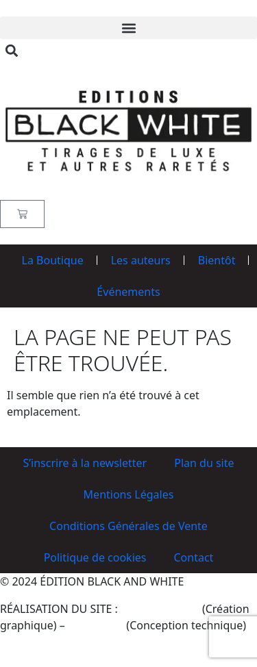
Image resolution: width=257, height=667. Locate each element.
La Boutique (53, 260)
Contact (193, 557)
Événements (128, 291)
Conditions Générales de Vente (128, 525)
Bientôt (217, 260)
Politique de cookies (95, 557)
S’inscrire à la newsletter (85, 462)
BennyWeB (95, 625)
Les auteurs (141, 260)
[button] (128, 27)
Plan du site (204, 462)
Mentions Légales (129, 494)
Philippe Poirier (160, 608)
